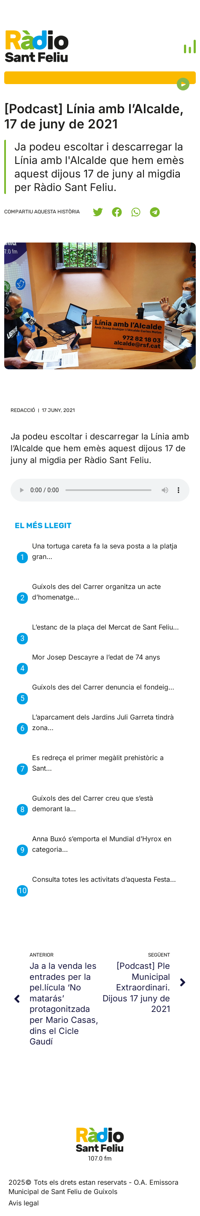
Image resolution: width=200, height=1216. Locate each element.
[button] (97, 211)
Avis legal (23, 1203)
